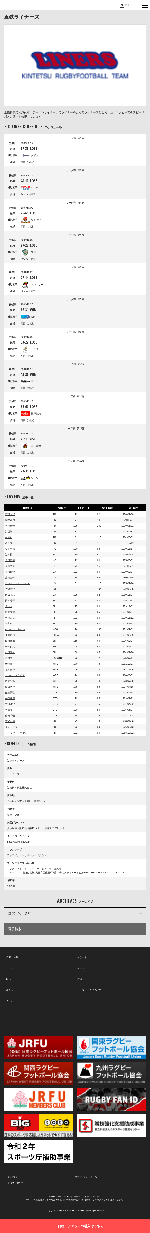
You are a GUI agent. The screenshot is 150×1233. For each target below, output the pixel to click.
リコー (29, 381)
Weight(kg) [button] (108, 507)
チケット (82, 957)
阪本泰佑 (10, 612)
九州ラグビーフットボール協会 (111, 1073)
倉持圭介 (10, 577)
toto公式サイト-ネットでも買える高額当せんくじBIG (38, 1125)
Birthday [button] (133, 507)
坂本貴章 (10, 669)
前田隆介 (10, 652)
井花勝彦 (10, 698)
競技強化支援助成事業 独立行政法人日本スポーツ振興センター (111, 1125)
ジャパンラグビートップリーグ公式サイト (15, 5)
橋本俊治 (10, 646)
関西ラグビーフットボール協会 (38, 1073)
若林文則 (10, 566)
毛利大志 (10, 543)
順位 (8, 979)
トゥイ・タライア (15, 675)
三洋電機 (31, 445)
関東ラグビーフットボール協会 (111, 1047)
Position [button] (62, 507)
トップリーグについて (89, 990)
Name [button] (28, 507)
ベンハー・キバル (15, 629)
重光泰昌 (10, 721)
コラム (10, 1001)
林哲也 (8, 537)
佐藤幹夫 (10, 617)
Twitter (29, 1019)
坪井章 (8, 623)
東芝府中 (31, 219)
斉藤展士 (10, 525)
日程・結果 (12, 957)
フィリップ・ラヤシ (16, 732)
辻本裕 (8, 554)
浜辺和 (8, 531)
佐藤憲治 (10, 589)
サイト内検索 (135, 5)
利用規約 (13, 1177)
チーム (81, 968)
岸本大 (8, 606)
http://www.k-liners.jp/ (18, 841)
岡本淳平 (10, 600)
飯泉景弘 (10, 692)
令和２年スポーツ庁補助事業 (38, 1151)
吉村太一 (10, 658)
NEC (28, 252)
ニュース (11, 968)
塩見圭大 (10, 548)
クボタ (29, 155)
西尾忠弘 (10, 681)
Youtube (120, 1019)
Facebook (74, 1019)
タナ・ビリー (12, 727)
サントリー (32, 284)
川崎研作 (10, 635)
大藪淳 (8, 709)
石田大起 (10, 514)
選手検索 (14, 929)
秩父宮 (29, 258)
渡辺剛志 (10, 594)
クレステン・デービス (17, 583)
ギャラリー (12, 990)
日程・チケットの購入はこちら (81, 1226)
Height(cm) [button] (84, 507)
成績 (79, 979)
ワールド (31, 478)
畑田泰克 (10, 560)
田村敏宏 (10, 640)
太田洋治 (10, 704)
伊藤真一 (10, 663)
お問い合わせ (15, 1182)
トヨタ (29, 349)
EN (127, 5)
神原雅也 (10, 520)
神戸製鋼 (31, 413)
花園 (28, 162)
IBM (28, 316)
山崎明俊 (10, 715)
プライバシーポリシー (87, 1177)
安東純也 (10, 571)
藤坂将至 (10, 686)
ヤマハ (29, 187)
